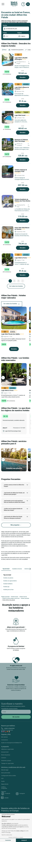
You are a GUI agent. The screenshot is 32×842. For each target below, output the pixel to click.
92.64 (22, 73)
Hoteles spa (6, 586)
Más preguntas (16, 525)
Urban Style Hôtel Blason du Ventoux (22, 228)
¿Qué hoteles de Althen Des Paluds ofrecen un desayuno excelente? (13, 517)
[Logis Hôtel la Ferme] (7, 259)
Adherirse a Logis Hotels (7, 749)
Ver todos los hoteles (16, 286)
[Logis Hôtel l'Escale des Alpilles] (14, 318)
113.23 (22, 216)
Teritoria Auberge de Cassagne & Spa (21, 171)
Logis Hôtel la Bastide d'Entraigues (21, 58)
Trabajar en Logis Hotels (7, 763)
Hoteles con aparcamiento (10, 580)
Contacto (3, 757)
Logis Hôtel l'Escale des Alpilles (12, 334)
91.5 (22, 101)
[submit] (16, 717)
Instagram (20, 793)
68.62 (22, 128)
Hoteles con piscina (8, 578)
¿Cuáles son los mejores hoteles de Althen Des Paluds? (13, 509)
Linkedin (4, 797)
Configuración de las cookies (8, 775)
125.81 (22, 155)
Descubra (22, 77)
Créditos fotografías (4, 787)
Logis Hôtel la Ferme (23, 258)
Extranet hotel (4, 752)
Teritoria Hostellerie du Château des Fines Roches (23, 201)
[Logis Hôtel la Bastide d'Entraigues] (7, 59)
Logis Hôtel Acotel (22, 115)
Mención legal (4, 770)
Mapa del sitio (4, 784)
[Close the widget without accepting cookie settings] (8, 814)
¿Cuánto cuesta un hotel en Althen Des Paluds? (14, 485)
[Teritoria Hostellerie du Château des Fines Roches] (7, 201)
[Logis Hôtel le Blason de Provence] (7, 89)
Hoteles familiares (7, 583)
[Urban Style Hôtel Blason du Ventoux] (7, 232)
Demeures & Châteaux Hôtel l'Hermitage (22, 140)
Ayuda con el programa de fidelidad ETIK (11, 742)
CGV (2, 778)
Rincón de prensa (5, 755)
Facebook (5, 793)
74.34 (22, 243)
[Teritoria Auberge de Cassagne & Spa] (7, 171)
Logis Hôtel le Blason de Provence (22, 88)
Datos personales (5, 772)
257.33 (22, 185)
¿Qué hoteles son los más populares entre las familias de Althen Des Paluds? (14, 501)
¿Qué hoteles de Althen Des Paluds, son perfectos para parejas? (14, 493)
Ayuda (3, 781)
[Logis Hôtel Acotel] (7, 117)
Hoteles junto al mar (8, 589)
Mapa (4, 50)
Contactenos (4, 740)
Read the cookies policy (7, 834)
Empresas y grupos (6, 760)
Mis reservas (4, 737)
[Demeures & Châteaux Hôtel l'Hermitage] (7, 144)
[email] (16, 712)
